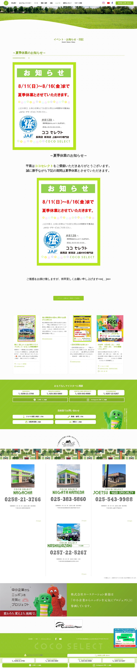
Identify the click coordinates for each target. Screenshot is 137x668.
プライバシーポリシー (47, 643)
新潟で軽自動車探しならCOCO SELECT (88, 643)
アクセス (22, 529)
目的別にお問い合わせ (124, 3)
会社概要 (30, 643)
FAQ (37, 643)
